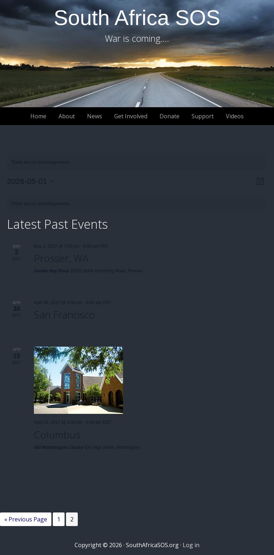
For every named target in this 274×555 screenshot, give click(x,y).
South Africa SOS (137, 18)
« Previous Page (25, 520)
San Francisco (64, 314)
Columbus (57, 434)
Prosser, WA (61, 258)
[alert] (136, 162)
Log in (191, 545)
